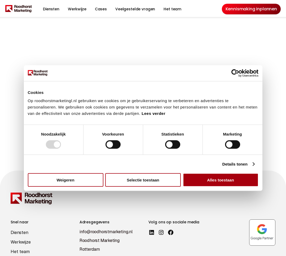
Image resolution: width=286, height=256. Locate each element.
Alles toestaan (220, 180)
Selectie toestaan (143, 180)
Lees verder (153, 113)
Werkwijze (77, 9)
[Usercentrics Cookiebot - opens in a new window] (235, 73)
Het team (172, 9)
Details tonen (235, 164)
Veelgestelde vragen (135, 9)
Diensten (51, 9)
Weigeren (65, 180)
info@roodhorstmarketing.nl (106, 231)
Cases (101, 9)
